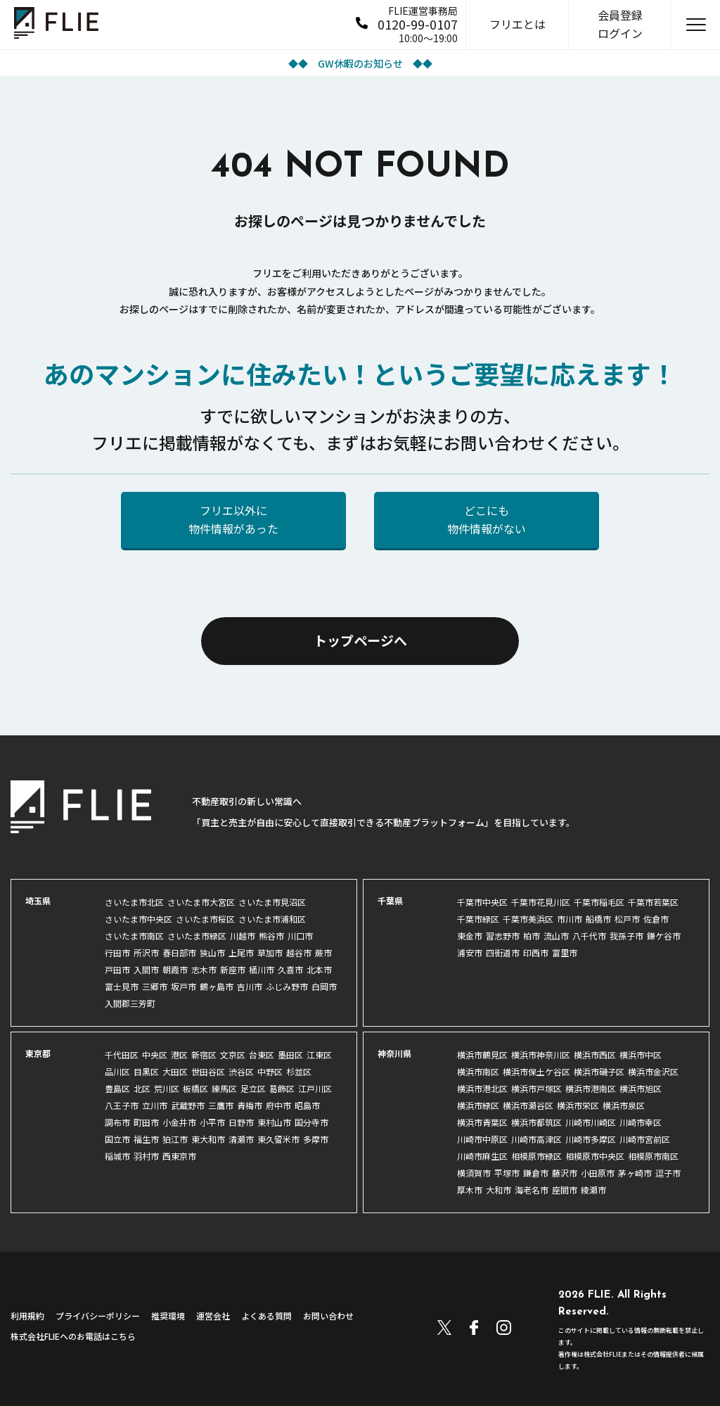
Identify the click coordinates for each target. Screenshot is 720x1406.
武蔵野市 (188, 1105)
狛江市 (175, 1139)
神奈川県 (394, 1053)
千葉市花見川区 (540, 902)
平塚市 (507, 1173)
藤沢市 (564, 1173)
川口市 (300, 936)
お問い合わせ (328, 1316)
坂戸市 (183, 986)
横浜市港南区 (590, 1088)
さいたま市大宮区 (201, 902)
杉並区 (298, 1071)
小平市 (212, 1122)
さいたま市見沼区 (272, 902)
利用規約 (27, 1316)
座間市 (564, 1190)
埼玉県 (38, 900)
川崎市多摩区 (590, 1139)
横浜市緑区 (478, 1105)
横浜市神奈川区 (540, 1054)
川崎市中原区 (482, 1139)
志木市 (204, 969)
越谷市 (298, 952)
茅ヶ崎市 (635, 1173)
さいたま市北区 (134, 902)
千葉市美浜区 (528, 919)
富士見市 (122, 986)
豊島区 (117, 1088)
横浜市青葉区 (482, 1122)
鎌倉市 (535, 1173)
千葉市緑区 (478, 919)
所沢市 (146, 952)
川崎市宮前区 (644, 1139)
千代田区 (122, 1054)
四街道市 (503, 952)
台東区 (261, 1054)
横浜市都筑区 (536, 1122)
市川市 (569, 919)
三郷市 (154, 986)
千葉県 (390, 900)
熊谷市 (271, 936)
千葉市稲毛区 (599, 902)
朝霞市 (175, 969)
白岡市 (324, 986)
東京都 (38, 1053)
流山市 (556, 936)
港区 (179, 1054)
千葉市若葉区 (653, 902)
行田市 (117, 952)
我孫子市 (626, 936)
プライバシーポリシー (98, 1316)
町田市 (146, 1122)
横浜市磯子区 (599, 1071)
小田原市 (598, 1173)
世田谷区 (208, 1071)
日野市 (241, 1122)
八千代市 (589, 936)
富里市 (564, 952)
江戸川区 (315, 1088)
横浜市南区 (478, 1071)
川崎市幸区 (640, 1122)
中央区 (154, 1054)
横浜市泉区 (624, 1105)
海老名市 (531, 1190)
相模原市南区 (653, 1156)
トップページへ (360, 640)
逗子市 (668, 1173)
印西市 (535, 952)
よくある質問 (266, 1316)
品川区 (117, 1071)
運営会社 (213, 1316)
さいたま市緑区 (196, 936)
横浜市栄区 (578, 1105)
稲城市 (117, 1156)
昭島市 (307, 1105)
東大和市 (208, 1139)
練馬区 (224, 1088)
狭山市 (212, 952)
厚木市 (469, 1190)
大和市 (498, 1190)
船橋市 (598, 919)
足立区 (253, 1088)
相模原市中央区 (594, 1156)
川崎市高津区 (536, 1139)
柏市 (531, 936)
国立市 (117, 1139)
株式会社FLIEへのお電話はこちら (73, 1336)
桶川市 (261, 969)
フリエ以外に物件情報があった (233, 519)
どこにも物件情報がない (486, 519)
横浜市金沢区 (653, 1071)
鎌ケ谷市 (664, 936)
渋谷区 (241, 1071)
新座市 (232, 969)
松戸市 (627, 919)
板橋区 (195, 1088)
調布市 (117, 1122)
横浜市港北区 (482, 1088)
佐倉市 (656, 919)
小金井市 (179, 1122)
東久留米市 (278, 1139)
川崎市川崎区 (590, 1122)
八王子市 (122, 1105)
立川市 (154, 1105)
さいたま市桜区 (205, 919)
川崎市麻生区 (482, 1156)
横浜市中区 (640, 1054)
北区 (142, 1088)
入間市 (146, 969)
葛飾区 (282, 1088)
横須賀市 (474, 1173)
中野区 (270, 1071)
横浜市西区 (595, 1054)
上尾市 (241, 952)
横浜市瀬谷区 (528, 1105)
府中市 (278, 1105)
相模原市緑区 (536, 1156)
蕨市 (323, 952)
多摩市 (315, 1139)
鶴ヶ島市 (216, 986)
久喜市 (290, 969)
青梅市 (249, 1105)
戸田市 (117, 969)
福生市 (146, 1139)
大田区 (175, 1071)
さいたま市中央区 (138, 919)
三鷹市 (220, 1105)
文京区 (232, 1054)
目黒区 (146, 1071)
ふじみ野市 (287, 986)
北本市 (319, 969)
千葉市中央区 (482, 902)
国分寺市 (311, 1122)
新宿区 (204, 1054)
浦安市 (469, 952)
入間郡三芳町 (130, 1003)
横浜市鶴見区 (482, 1054)
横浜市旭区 (640, 1088)
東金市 (469, 936)
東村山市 (274, 1122)
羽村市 (146, 1156)
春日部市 (179, 952)
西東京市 (179, 1156)
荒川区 (166, 1088)
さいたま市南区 (134, 936)
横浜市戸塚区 (536, 1088)
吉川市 (249, 986)
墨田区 (290, 1054)
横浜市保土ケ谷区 (536, 1071)
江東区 (319, 1054)
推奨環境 (168, 1316)
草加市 (270, 952)
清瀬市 (241, 1139)
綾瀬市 (593, 1190)
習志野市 (503, 936)
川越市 (242, 936)
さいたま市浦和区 (272, 919)
